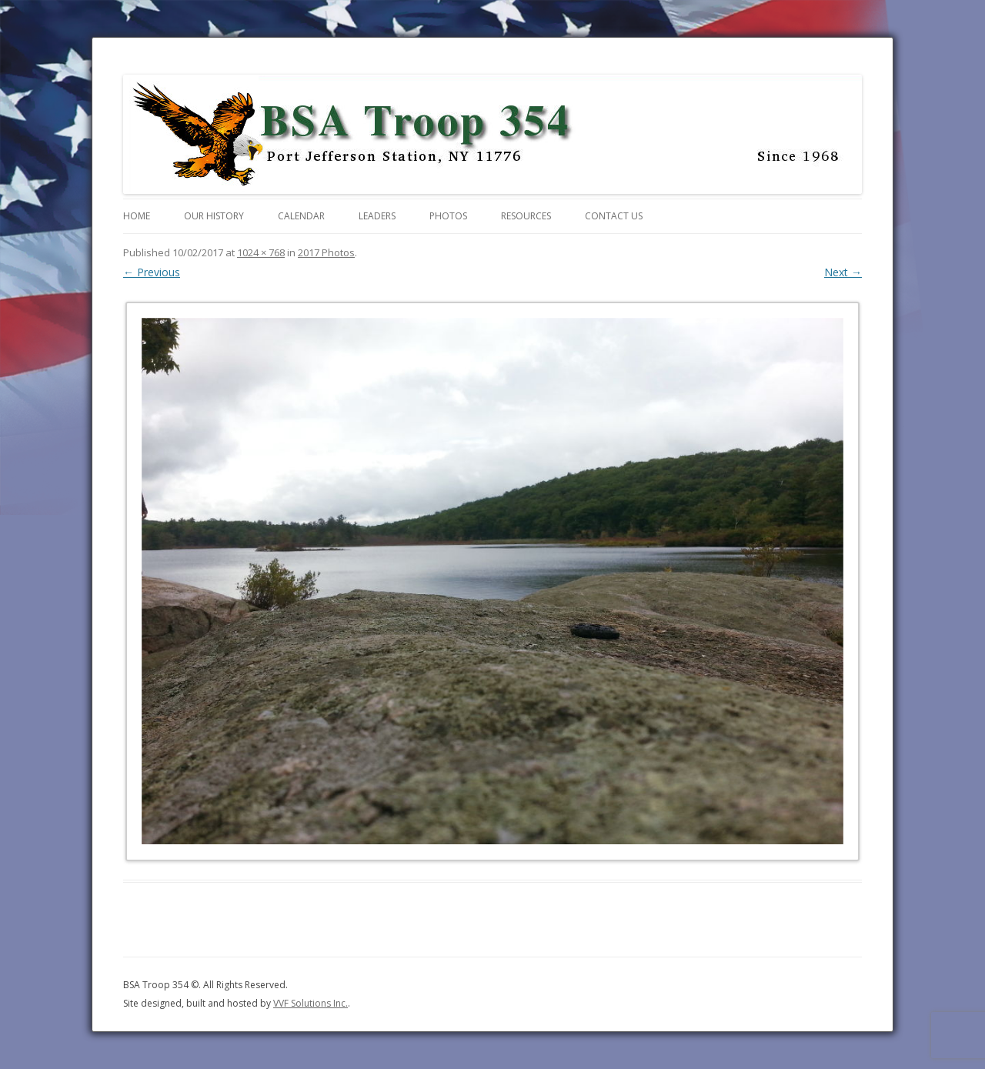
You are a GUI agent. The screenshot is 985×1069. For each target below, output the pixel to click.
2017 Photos (326, 252)
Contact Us (614, 215)
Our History (214, 215)
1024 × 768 (261, 252)
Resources (526, 215)
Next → (843, 272)
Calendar (301, 215)
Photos (448, 215)
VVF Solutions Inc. (310, 1003)
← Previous (151, 272)
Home (136, 215)
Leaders (377, 215)
